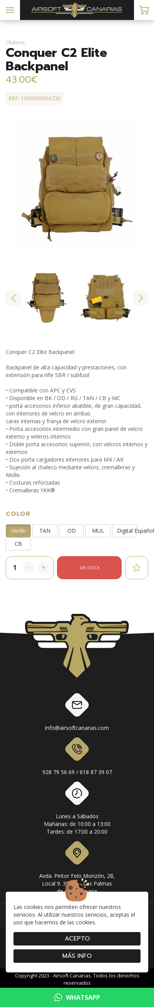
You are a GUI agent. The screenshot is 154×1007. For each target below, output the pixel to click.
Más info (77, 955)
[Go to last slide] (13, 298)
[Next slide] (140, 298)
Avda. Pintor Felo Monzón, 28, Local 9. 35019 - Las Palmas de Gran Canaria (77, 869)
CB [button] (18, 543)
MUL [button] (98, 530)
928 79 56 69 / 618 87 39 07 (77, 757)
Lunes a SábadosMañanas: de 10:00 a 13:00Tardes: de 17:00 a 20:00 (77, 809)
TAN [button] (44, 530)
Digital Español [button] (127, 530)
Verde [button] (18, 530)
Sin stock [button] (89, 567)
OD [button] (71, 530)
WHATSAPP (77, 997)
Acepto (77, 938)
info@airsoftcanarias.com (77, 713)
